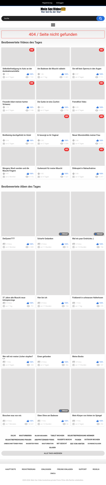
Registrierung (47, 3)
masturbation (47, 444)
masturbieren (25, 436)
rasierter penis (32, 444)
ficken (78, 440)
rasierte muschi (64, 440)
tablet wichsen (57, 436)
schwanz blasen (94, 444)
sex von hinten (77, 444)
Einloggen (60, 3)
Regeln (96, 469)
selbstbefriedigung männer (80, 436)
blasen (52, 448)
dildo (13, 436)
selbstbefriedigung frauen (18, 440)
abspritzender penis (44, 440)
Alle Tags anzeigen (53, 453)
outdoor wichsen (92, 440)
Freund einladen (65, 469)
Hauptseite (10, 469)
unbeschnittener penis (13, 444)
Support (83, 469)
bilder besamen (41, 436)
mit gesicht (62, 444)
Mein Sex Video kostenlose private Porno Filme (48, 480)
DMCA (53, 473)
